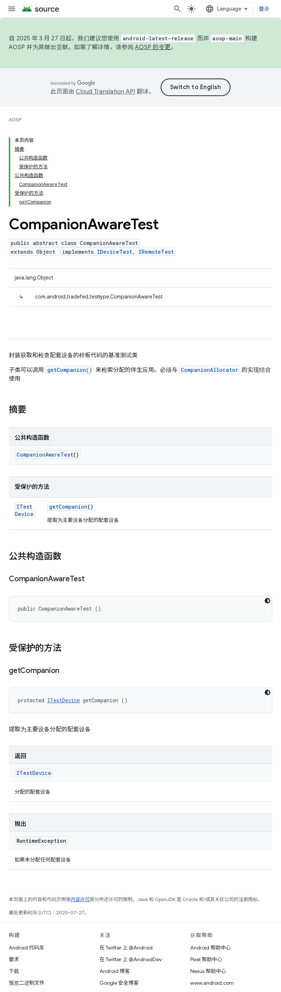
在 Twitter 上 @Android (126, 947)
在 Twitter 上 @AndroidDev (131, 959)
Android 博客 (115, 971)
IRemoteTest (156, 251)
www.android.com (212, 983)
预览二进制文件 (27, 983)
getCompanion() (69, 369)
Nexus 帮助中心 (208, 971)
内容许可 (80, 899)
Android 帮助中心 (210, 947)
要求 (14, 959)
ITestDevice (24, 510)
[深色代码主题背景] (267, 600)
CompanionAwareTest (44, 454)
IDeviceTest (114, 251)
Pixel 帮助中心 (206, 959)
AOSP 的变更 (153, 47)
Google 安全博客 (119, 983)
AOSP (15, 120)
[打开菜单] (11, 9)
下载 (14, 971)
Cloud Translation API (105, 91)
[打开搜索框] (177, 8)
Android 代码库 (26, 947)
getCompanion (68, 506)
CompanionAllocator (209, 369)
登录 (264, 9)
